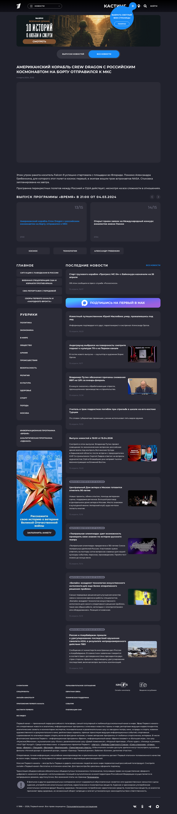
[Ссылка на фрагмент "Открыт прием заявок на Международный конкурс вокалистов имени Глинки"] (125, 222)
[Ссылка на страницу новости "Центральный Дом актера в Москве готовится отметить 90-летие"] (113, 498)
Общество (26, 345)
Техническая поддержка (77, 698)
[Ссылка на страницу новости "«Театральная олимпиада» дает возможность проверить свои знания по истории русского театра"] (113, 546)
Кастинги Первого (24, 710)
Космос (33, 251)
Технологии (70, 251)
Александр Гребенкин (107, 251)
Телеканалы (93, 777)
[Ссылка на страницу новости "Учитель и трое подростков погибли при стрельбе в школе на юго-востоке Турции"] (113, 417)
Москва (24, 413)
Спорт (23, 398)
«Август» (96, 744)
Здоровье (25, 390)
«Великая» (48, 747)
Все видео (21, 716)
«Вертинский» (61, 747)
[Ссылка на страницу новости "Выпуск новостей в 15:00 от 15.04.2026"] (113, 453)
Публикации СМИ (74, 710)
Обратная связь (73, 692)
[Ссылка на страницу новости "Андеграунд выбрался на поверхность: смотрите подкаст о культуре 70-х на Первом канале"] (113, 354)
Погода (24, 405)
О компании (22, 686)
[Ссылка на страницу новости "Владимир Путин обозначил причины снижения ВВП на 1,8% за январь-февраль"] (113, 386)
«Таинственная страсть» (80, 747)
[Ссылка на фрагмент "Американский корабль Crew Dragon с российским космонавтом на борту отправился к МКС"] (51, 222)
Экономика (27, 330)
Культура (25, 383)
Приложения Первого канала (30, 704)
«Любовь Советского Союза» (114, 744)
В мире (24, 338)
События (70, 704)
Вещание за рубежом (148, 686)
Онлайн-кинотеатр (25, 698)
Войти (153, 6)
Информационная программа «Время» (37, 432)
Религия (25, 375)
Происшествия (28, 360)
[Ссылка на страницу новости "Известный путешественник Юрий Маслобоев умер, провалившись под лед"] (113, 324)
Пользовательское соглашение (81, 686)
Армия (24, 353)
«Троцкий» (38, 747)
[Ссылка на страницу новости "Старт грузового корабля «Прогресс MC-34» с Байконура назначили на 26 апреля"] (113, 282)
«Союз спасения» (137, 744)
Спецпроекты (22, 692)
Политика (26, 323)
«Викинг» (27, 747)
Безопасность (28, 368)
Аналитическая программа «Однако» (36, 439)
